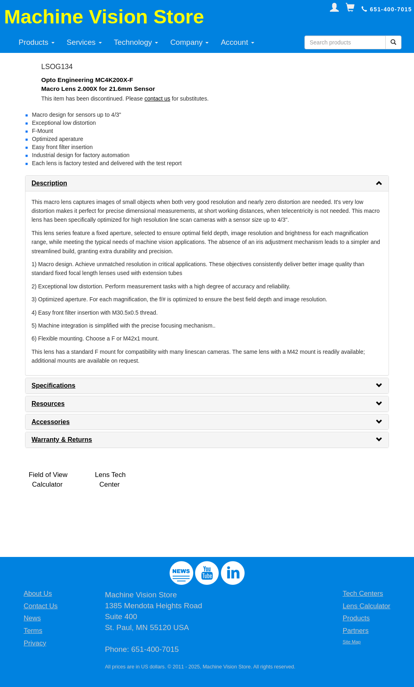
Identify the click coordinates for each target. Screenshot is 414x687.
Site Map (351, 641)
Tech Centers (362, 593)
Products (37, 42)
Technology (136, 42)
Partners (355, 630)
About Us (37, 593)
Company (189, 42)
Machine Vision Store (104, 16)
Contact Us (40, 606)
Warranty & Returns (62, 439)
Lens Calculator (366, 606)
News (32, 618)
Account (237, 42)
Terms (32, 630)
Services (84, 42)
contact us (157, 98)
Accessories (51, 421)
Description (49, 183)
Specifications (53, 385)
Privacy (34, 643)
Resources (48, 403)
